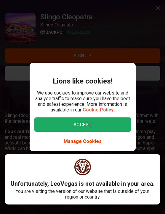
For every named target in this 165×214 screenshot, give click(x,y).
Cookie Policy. (98, 110)
